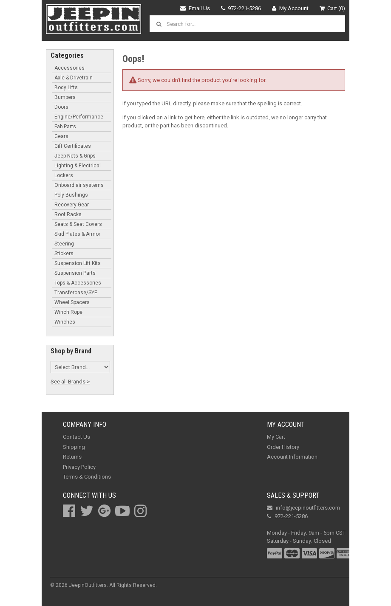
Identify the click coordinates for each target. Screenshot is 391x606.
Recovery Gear (71, 205)
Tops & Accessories (77, 283)
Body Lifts (66, 87)
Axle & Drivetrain (73, 78)
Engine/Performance (78, 117)
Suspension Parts (75, 273)
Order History (283, 447)
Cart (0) (333, 8)
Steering (64, 244)
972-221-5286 (241, 8)
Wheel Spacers (72, 302)
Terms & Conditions (87, 477)
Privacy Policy (79, 467)
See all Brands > (70, 381)
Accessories (69, 68)
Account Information (292, 457)
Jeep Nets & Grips (75, 156)
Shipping (74, 447)
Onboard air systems (79, 185)
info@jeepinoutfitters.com (303, 508)
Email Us (195, 8)
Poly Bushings (71, 195)
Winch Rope (68, 312)
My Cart (276, 437)
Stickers (64, 253)
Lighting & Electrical (77, 166)
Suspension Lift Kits (77, 263)
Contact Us (76, 437)
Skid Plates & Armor (77, 234)
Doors (61, 107)
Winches (64, 322)
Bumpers (65, 97)
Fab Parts (65, 127)
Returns (72, 457)
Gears (61, 136)
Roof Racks (68, 214)
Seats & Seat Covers (78, 224)
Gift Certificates (72, 146)
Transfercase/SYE (75, 293)
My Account (290, 8)
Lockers (63, 175)
